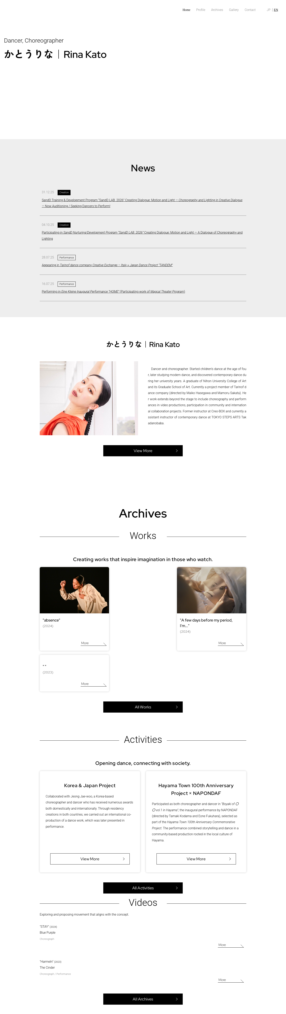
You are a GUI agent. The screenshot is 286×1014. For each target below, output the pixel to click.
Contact (250, 10)
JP (269, 10)
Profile (200, 10)
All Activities (143, 845)
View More (89, 816)
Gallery (234, 10)
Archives (217, 10)
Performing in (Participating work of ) (113, 291)
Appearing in (107, 265)
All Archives (143, 956)
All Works (143, 664)
